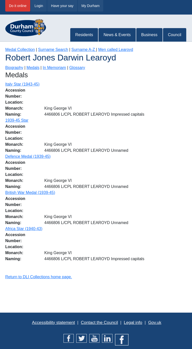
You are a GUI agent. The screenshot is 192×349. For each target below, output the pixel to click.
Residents (84, 35)
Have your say (62, 6)
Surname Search (53, 49)
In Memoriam (54, 67)
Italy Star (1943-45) (22, 84)
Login (38, 6)
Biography (14, 67)
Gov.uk (155, 322)
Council (174, 35)
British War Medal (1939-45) (30, 192)
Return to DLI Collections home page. (38, 277)
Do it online (17, 6)
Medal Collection (20, 49)
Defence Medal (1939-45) (27, 156)
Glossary (77, 67)
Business (149, 35)
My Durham (91, 6)
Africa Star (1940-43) (23, 229)
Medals (33, 67)
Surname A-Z (83, 49)
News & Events (117, 35)
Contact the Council (99, 322)
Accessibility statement (53, 322)
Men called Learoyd (115, 49)
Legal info (133, 322)
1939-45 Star (16, 120)
